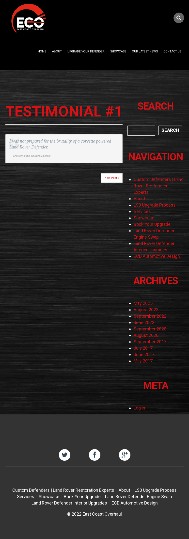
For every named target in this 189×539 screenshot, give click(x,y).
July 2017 (143, 348)
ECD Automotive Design (157, 256)
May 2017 (143, 360)
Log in (139, 407)
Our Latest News (145, 51)
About (57, 51)
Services (142, 211)
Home (42, 51)
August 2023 (146, 309)
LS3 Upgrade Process (155, 205)
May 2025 (143, 303)
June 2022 (144, 322)
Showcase (118, 51)
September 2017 (150, 341)
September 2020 (150, 328)
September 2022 (150, 316)
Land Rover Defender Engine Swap (138, 496)
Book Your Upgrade (152, 224)
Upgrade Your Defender (86, 51)
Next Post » (112, 178)
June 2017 (144, 354)
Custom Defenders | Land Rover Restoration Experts (159, 186)
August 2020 (146, 335)
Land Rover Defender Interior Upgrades (69, 503)
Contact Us (172, 51)
